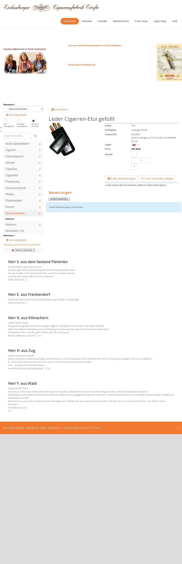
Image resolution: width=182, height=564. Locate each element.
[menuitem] (70, 21)
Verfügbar (110, 129)
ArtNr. (108, 125)
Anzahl (109, 154)
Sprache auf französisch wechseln (22, 244)
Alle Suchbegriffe (9, 125)
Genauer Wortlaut (35, 125)
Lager (108, 144)
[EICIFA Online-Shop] (51, 7)
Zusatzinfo (111, 134)
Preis (107, 148)
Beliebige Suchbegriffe (22, 125)
